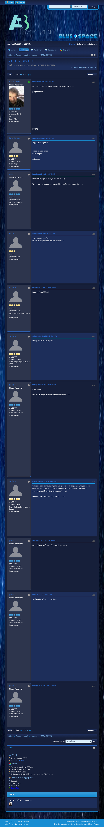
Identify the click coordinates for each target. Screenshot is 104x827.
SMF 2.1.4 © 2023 (11, 821)
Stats (11, 748)
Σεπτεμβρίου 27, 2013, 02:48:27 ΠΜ (44, 481)
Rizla (11, 233)
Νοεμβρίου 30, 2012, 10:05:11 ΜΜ (43, 233)
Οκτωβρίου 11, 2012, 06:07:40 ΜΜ (43, 174)
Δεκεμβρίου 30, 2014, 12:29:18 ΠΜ (44, 685)
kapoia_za (14, 138)
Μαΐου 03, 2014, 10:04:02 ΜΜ (42, 594)
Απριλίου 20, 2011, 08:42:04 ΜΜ (43, 81)
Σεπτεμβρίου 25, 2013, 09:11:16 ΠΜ (44, 384)
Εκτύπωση (92, 74)
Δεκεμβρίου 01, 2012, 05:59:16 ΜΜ (44, 287)
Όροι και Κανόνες (86, 821)
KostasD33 (15, 788)
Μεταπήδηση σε (58, 741)
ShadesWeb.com (23, 824)
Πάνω (10, 730)
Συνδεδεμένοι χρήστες (22, 778)
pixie (11, 174)
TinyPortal (69, 821)
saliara (12, 287)
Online (11, 794)
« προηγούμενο (78, 67)
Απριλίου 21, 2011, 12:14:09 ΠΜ (43, 138)
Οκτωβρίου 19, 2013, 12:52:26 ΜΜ (43, 540)
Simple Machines (23, 821)
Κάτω (9, 74)
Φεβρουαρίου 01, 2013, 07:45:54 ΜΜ (44, 336)
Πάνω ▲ (96, 821)
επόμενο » (91, 67)
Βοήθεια (76, 821)
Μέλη (14, 754)
